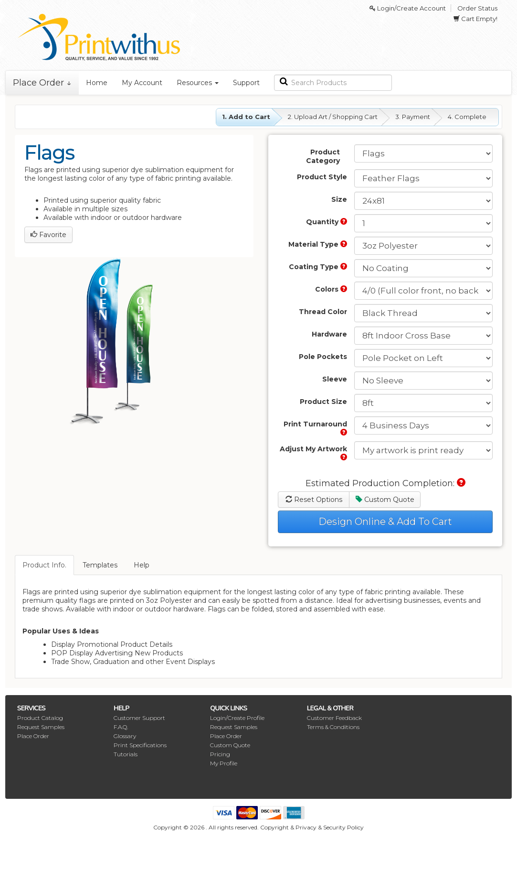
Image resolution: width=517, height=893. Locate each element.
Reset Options (313, 499)
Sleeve (334, 379)
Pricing (220, 754)
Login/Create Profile (237, 717)
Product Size (323, 401)
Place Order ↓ (42, 82)
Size (339, 199)
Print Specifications (140, 745)
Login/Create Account (407, 8)
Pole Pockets (323, 356)
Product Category (323, 156)
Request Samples (40, 726)
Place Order (33, 736)
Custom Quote (385, 499)
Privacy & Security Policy (329, 827)
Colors (331, 289)
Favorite (48, 234)
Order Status (477, 8)
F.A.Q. (121, 726)
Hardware (329, 334)
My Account (142, 82)
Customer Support (139, 717)
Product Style (322, 177)
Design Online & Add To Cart (385, 521)
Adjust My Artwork (313, 452)
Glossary (125, 736)
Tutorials (125, 754)
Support (246, 82)
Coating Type (318, 266)
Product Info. (44, 565)
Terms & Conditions (333, 726)
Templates (100, 565)
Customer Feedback (334, 717)
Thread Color (323, 311)
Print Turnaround (315, 428)
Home (96, 82)
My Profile (223, 763)
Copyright (274, 827)
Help (141, 565)
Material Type (317, 244)
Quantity (326, 222)
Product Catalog (40, 717)
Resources (198, 82)
